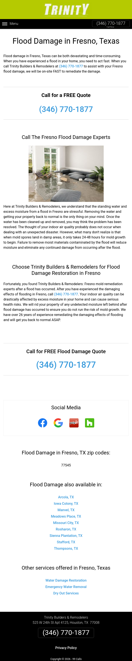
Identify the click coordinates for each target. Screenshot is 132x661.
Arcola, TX (66, 497)
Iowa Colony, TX (66, 504)
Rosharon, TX (66, 529)
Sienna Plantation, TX (66, 536)
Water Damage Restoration (66, 580)
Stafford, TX (66, 542)
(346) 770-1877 (111, 23)
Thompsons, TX (66, 548)
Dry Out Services (66, 593)
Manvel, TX (66, 510)
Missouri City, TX (66, 523)
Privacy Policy (66, 648)
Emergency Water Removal (66, 587)
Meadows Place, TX (66, 516)
